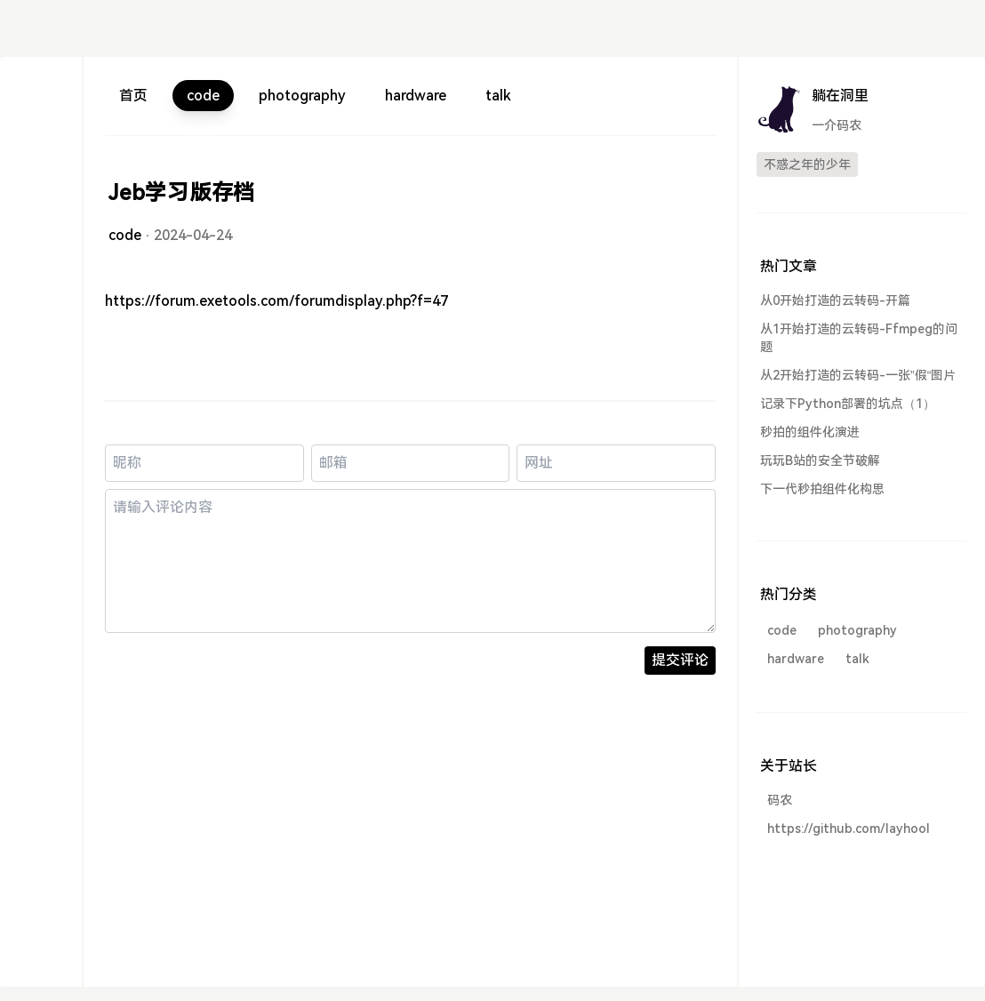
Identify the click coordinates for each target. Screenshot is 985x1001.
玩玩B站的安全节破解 (820, 460)
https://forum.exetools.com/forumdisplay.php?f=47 (276, 300)
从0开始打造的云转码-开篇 (835, 300)
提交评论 (680, 660)
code (203, 95)
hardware (415, 95)
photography (302, 95)
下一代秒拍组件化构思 (822, 489)
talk (498, 95)
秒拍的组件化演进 (810, 432)
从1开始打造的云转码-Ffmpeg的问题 (858, 338)
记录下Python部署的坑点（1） (847, 403)
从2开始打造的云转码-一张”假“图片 (858, 375)
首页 (133, 95)
